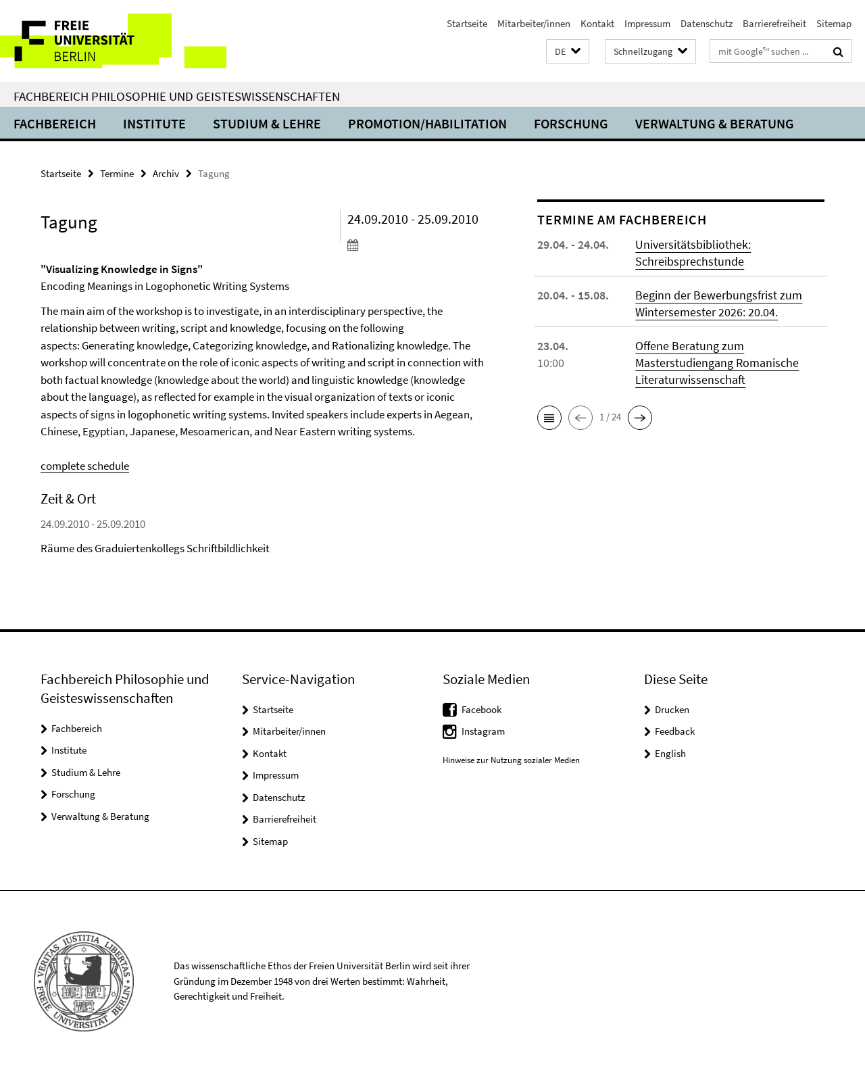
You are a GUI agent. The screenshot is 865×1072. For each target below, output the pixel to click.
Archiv (166, 173)
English (670, 753)
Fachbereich (55, 123)
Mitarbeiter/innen (533, 23)
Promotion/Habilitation (427, 123)
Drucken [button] (672, 709)
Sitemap (833, 23)
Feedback (675, 731)
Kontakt (597, 23)
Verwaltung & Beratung (714, 123)
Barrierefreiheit (774, 23)
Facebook (481, 709)
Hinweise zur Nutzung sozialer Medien (511, 760)
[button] (567, 51)
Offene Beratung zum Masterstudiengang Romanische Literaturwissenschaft (717, 362)
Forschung (571, 123)
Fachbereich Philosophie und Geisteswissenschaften (177, 96)
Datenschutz (707, 23)
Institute (154, 123)
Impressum (647, 23)
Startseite (467, 23)
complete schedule (85, 465)
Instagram (483, 731)
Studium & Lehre (267, 123)
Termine (117, 173)
